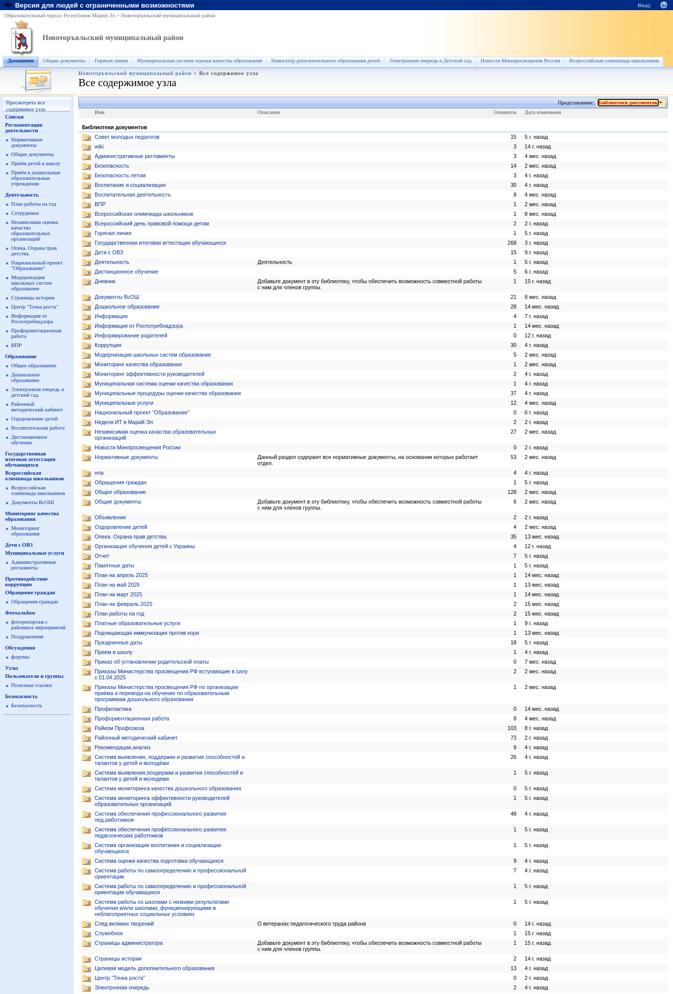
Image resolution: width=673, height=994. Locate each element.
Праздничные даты (119, 642)
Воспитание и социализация (130, 185)
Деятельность (22, 195)
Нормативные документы (27, 142)
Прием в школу (114, 652)
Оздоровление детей (34, 419)
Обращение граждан (30, 592)
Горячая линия (111, 60)
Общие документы (64, 60)
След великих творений (124, 924)
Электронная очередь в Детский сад (430, 60)
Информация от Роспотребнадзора (32, 318)
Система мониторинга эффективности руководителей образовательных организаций (162, 801)
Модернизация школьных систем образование (31, 283)
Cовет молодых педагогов (127, 137)
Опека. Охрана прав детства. (131, 536)
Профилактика (113, 709)
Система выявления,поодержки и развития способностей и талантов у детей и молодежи (169, 776)
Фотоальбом (20, 613)
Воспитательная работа (38, 428)
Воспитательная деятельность (133, 195)
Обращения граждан (34, 601)
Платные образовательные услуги (137, 623)
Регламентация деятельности (24, 127)
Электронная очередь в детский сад (37, 392)
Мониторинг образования (25, 531)
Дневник (105, 281)
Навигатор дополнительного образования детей (325, 60)
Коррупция (108, 345)
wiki (99, 146)
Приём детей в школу (35, 163)
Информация (111, 316)
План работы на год (33, 204)
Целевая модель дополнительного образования (155, 968)
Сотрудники (25, 213)
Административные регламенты (33, 564)
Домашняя (21, 60)
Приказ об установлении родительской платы (152, 662)
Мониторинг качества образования (32, 516)
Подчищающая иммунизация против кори (147, 633)
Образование (20, 356)
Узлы (11, 668)
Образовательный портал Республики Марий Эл (60, 15)
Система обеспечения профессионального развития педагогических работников (160, 832)
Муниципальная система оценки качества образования (199, 60)
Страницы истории (33, 297)
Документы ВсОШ (32, 502)
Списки (14, 117)
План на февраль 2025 (123, 604)
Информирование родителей (131, 335)
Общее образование (34, 365)
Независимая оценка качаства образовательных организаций (34, 230)
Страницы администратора (129, 943)
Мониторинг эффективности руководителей (149, 374)
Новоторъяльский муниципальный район (168, 15)
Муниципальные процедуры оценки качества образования (168, 393)
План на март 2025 (118, 594)
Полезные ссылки (31, 685)
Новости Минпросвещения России (520, 60)
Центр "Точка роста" (34, 307)
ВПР (16, 345)
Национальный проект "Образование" (37, 265)
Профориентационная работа (132, 718)
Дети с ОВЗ (19, 545)
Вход (643, 5)
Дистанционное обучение (29, 439)
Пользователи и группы (34, 676)
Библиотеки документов (628, 102)
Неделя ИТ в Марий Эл (124, 422)
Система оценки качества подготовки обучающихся (159, 861)
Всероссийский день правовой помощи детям (152, 223)
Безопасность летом (120, 175)
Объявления (110, 517)
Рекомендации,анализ (122, 747)
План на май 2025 (117, 585)
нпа (99, 473)
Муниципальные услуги (34, 553)
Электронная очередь (122, 987)
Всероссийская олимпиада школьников (614, 60)
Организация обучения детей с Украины (145, 546)
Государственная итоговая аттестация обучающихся (30, 459)
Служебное (109, 933)
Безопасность (21, 696)
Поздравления (27, 636)
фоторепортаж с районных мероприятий (38, 624)
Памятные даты (114, 565)
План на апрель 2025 (121, 575)
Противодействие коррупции (26, 581)
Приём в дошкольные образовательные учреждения (35, 178)
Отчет (102, 556)
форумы (20, 657)
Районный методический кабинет (37, 406)
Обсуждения (20, 648)
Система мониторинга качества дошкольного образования (168, 788)
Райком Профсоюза (119, 728)
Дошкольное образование (25, 377)
